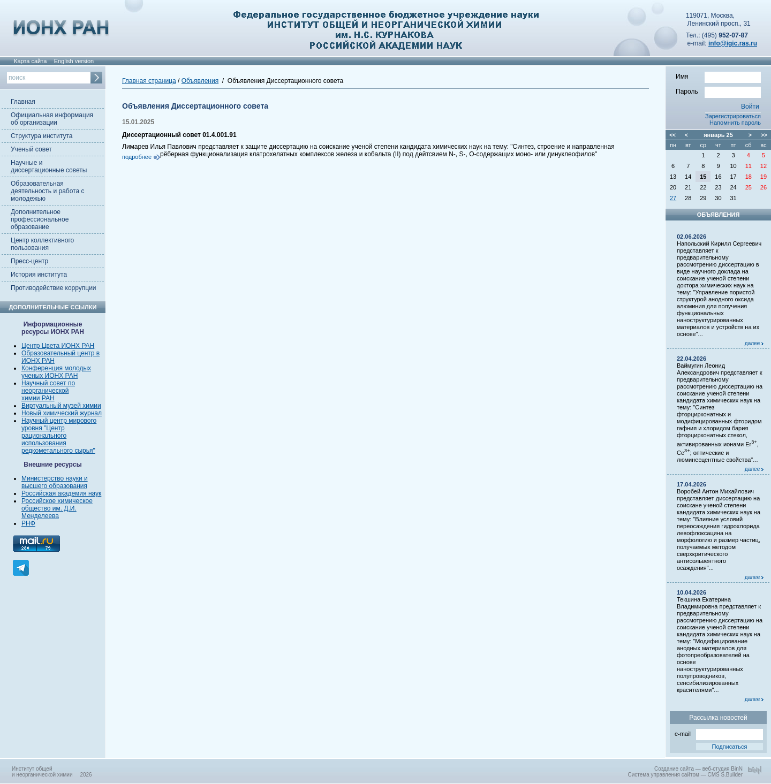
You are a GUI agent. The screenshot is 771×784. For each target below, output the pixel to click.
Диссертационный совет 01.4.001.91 (179, 135)
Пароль (718, 91)
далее (754, 343)
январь (714, 135)
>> (764, 135)
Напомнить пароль (735, 122)
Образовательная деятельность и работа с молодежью (47, 191)
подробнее (137, 157)
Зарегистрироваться (733, 116)
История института (39, 274)
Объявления (200, 81)
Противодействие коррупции (53, 288)
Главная (23, 101)
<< (672, 135)
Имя (718, 76)
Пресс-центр (29, 261)
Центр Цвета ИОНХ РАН (57, 345)
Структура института (41, 136)
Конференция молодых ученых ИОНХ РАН (56, 371)
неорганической (45, 390)
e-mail (719, 733)
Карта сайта (30, 61)
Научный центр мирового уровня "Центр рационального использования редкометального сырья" (58, 435)
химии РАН (38, 398)
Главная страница (149, 81)
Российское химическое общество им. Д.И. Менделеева (57, 508)
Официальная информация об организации (52, 118)
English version (74, 61)
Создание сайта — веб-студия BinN (698, 769)
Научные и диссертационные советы (49, 166)
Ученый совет (31, 149)
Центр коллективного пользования (42, 244)
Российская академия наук (61, 493)
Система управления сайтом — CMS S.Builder (685, 775)
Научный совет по (48, 383)
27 (673, 198)
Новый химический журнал (61, 413)
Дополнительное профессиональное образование (40, 219)
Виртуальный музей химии (61, 405)
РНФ (28, 523)
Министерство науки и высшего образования (54, 482)
